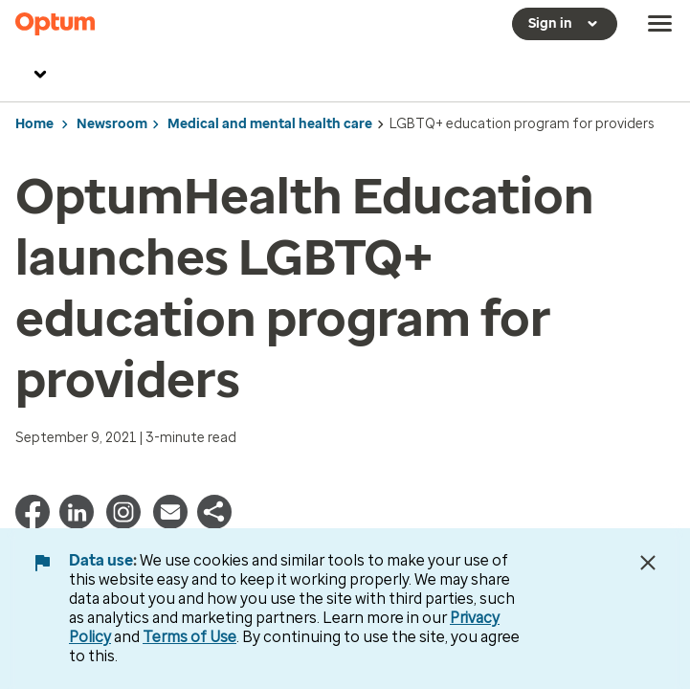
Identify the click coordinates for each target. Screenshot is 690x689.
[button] (214, 524)
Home (34, 124)
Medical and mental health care (269, 124)
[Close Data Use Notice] (647, 562)
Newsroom (112, 124)
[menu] (660, 23)
